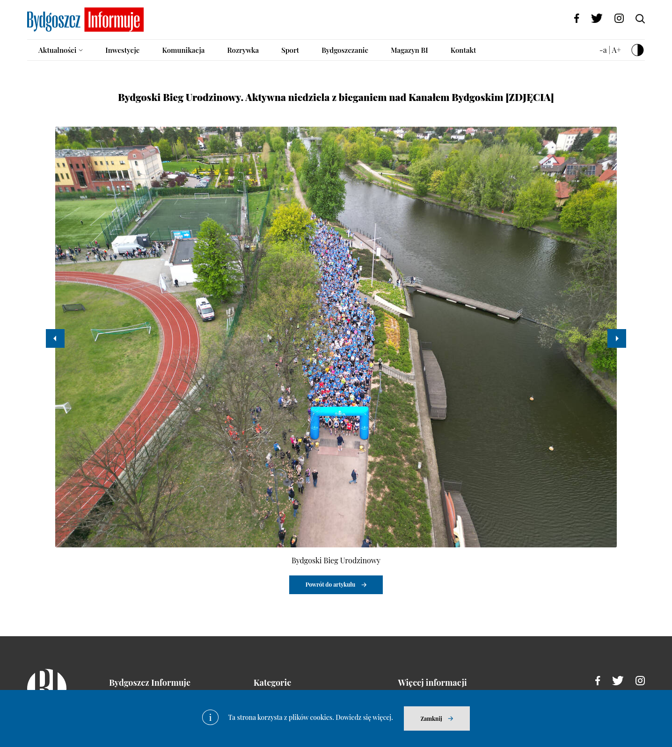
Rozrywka (243, 50)
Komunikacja (183, 50)
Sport (290, 50)
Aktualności (57, 50)
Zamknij (431, 718)
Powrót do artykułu (331, 584)
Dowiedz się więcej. (364, 717)
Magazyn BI (409, 50)
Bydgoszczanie (344, 50)
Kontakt (463, 50)
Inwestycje (122, 50)
